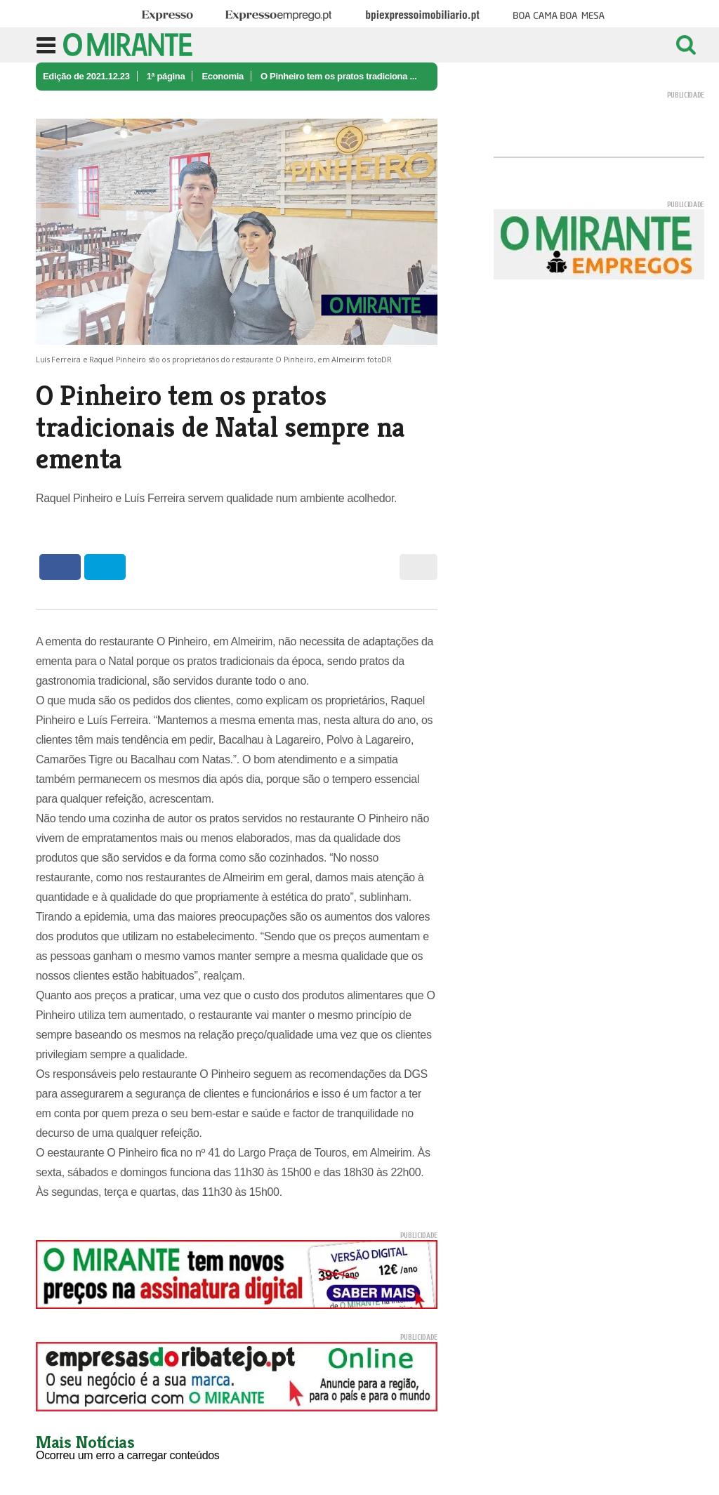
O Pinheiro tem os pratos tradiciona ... (338, 76)
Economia (223, 76)
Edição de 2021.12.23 (86, 76)
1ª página (166, 76)
